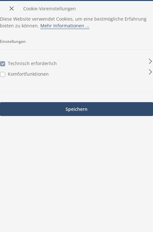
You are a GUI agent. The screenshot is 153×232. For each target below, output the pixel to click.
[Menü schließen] (11, 8)
